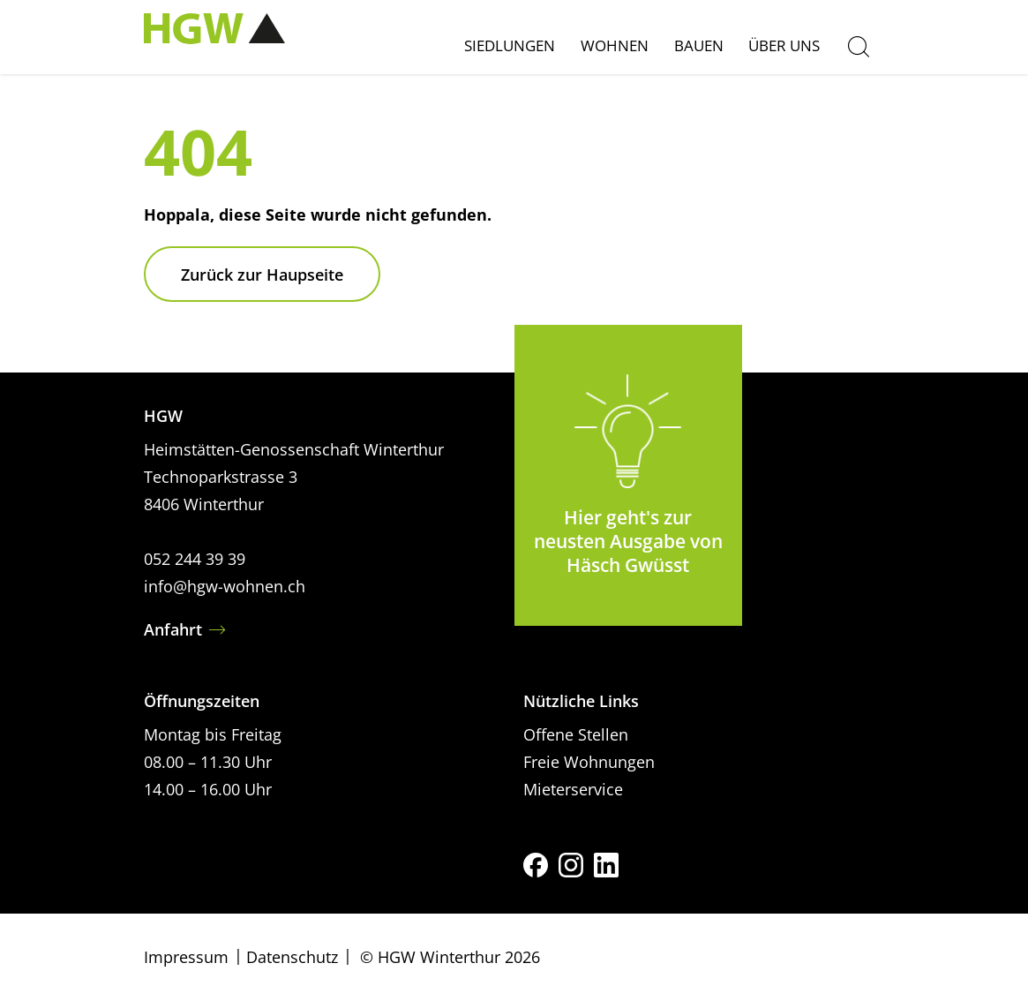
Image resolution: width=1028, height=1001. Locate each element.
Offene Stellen (575, 734)
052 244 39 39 (194, 558)
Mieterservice (573, 789)
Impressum (186, 956)
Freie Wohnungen (589, 761)
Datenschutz (292, 956)
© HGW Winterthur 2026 (450, 956)
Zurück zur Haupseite (262, 274)
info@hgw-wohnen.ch (224, 586)
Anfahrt (173, 629)
